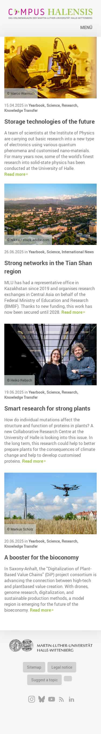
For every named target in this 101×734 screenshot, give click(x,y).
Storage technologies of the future (49, 121)
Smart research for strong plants (47, 408)
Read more (14, 174)
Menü (86, 27)
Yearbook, (38, 105)
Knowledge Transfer (21, 110)
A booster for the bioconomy (41, 557)
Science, (54, 105)
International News (78, 251)
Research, (70, 105)
